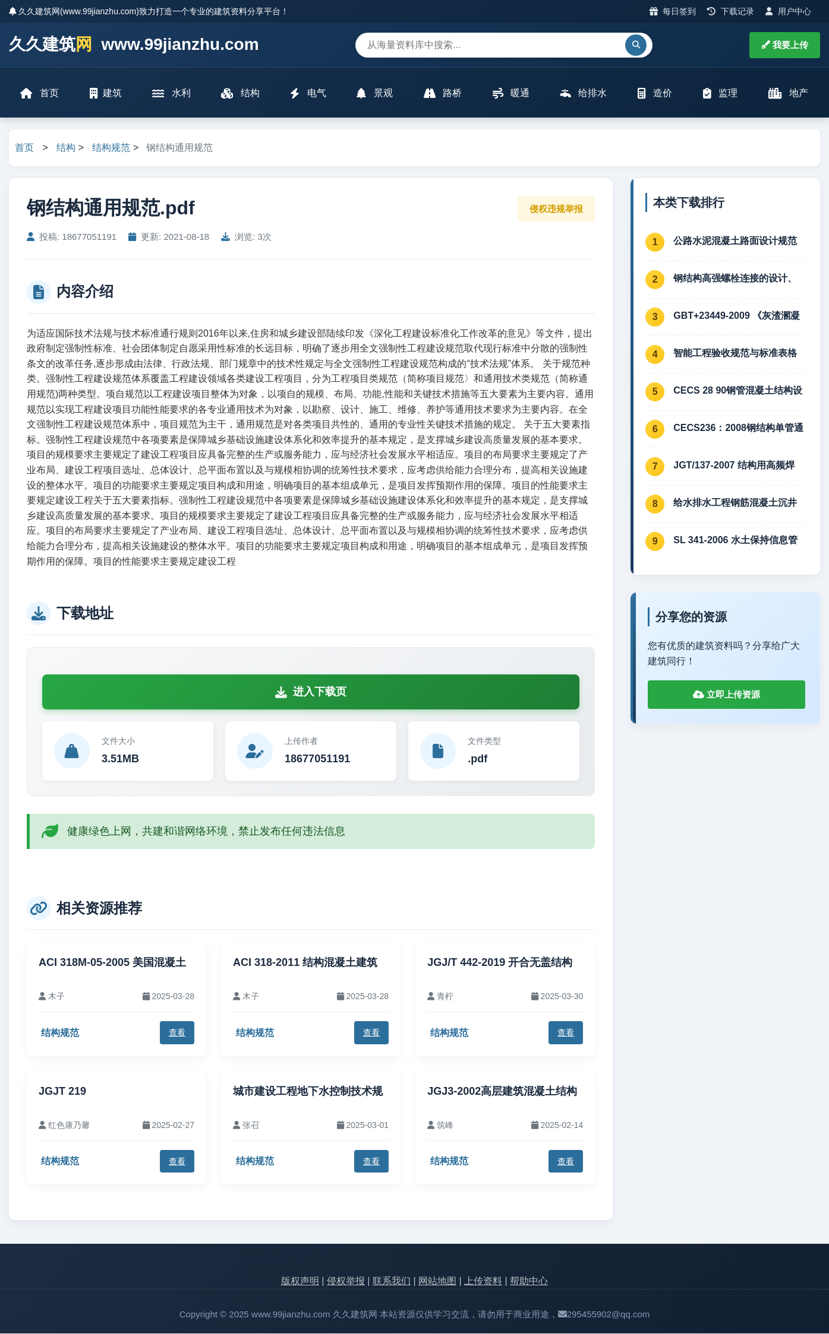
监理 (720, 93)
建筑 (106, 93)
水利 (172, 93)
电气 (308, 93)
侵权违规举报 (556, 209)
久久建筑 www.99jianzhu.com (134, 44)
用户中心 (788, 11)
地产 (788, 93)
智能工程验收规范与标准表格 (735, 353)
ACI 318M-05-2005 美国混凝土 (112, 963)
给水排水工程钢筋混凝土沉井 (735, 503)
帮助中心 (529, 1282)
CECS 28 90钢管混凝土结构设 (737, 391)
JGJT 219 (62, 1092)
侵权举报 (346, 1282)
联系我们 (392, 1282)
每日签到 (673, 11)
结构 (241, 93)
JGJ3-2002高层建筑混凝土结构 (502, 1092)
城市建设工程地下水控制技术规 (308, 1092)
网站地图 (437, 1282)
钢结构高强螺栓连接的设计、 (735, 279)
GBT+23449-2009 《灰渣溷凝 (736, 316)
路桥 (443, 93)
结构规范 (111, 149)
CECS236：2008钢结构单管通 (738, 428)
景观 (375, 93)
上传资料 (483, 1282)
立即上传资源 (726, 695)
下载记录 (730, 11)
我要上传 (784, 45)
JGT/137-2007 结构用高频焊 (734, 466)
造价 (655, 93)
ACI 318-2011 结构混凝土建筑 (305, 963)
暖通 (511, 93)
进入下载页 (310, 692)
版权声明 (300, 1282)
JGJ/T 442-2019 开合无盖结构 (499, 963)
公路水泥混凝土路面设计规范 (735, 241)
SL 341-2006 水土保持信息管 (735, 540)
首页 (40, 93)
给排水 (583, 93)
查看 (177, 1033)
